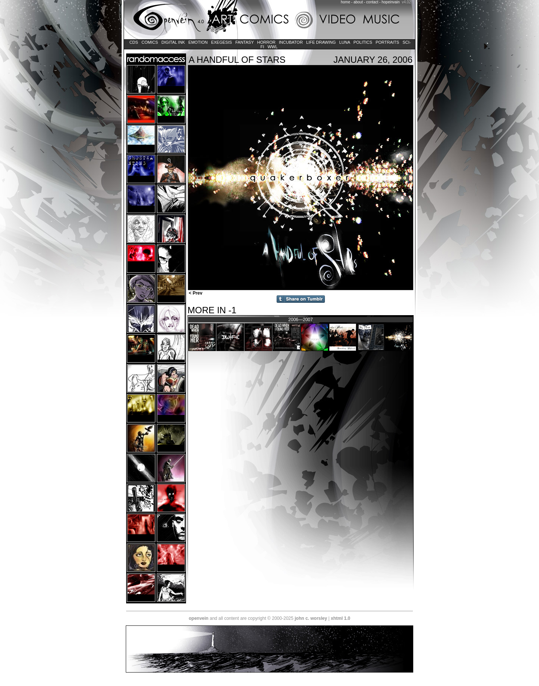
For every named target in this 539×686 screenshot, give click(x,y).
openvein (198, 618)
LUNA (344, 42)
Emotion (197, 42)
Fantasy (244, 42)
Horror (266, 42)
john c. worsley (311, 618)
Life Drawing (321, 42)
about (358, 2)
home (345, 2)
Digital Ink (173, 42)
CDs (133, 42)
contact (372, 2)
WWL (273, 46)
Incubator (291, 42)
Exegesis (221, 42)
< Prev (195, 293)
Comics (149, 42)
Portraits (387, 42)
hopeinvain (390, 2)
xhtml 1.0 (340, 618)
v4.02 (406, 2)
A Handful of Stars (237, 60)
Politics (362, 42)
